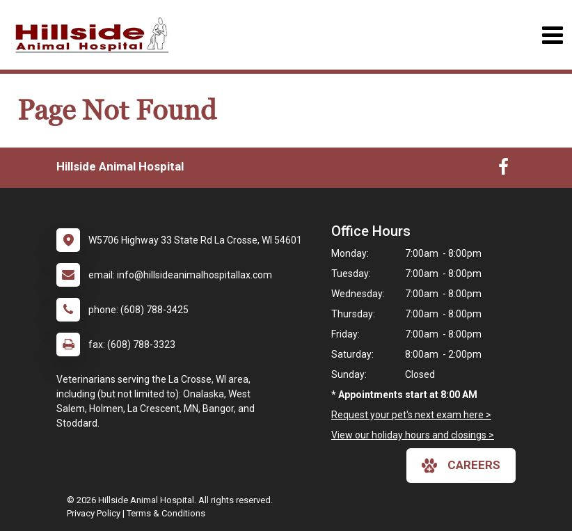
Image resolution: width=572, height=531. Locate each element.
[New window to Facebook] (503, 169)
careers (461, 465)
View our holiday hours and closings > (412, 435)
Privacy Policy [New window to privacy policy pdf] (93, 513)
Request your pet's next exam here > (411, 414)
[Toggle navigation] (552, 35)
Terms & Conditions (166, 513)
